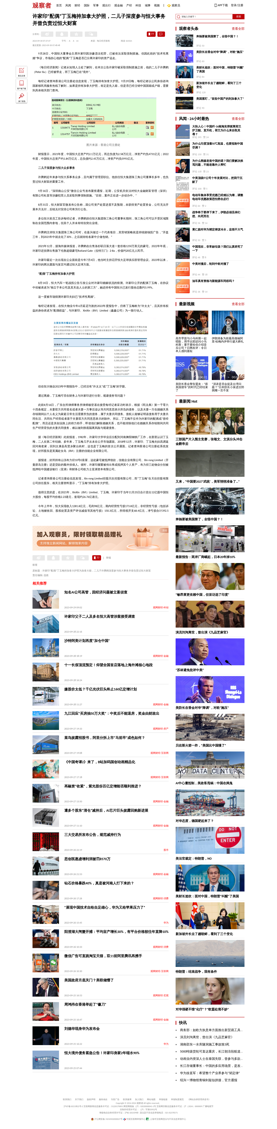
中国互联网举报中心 (134, 1119)
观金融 (118, 5)
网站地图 (151, 1099)
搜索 (238, 16)
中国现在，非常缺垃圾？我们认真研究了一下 (217, 248)
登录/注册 (237, 5)
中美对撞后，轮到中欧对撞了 (210, 263)
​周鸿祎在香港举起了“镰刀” (85, 1004)
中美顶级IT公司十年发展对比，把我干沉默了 (217, 180)
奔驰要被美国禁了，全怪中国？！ (217, 36)
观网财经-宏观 (161, 995)
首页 (59, 5)
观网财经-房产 (161, 728)
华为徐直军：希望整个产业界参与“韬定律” (210, 1073)
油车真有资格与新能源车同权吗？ (213, 281)
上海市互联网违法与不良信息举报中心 (166, 1119)
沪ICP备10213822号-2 (73, 1106)
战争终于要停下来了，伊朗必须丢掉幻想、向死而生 (216, 214)
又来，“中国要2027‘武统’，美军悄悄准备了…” (208, 482)
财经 (77, 5)
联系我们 (67, 1099)
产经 (129, 5)
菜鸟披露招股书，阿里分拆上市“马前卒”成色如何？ (104, 738)
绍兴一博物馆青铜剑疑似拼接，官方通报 (208, 1080)
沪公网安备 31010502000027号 (107, 1119)
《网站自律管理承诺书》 (199, 1099)
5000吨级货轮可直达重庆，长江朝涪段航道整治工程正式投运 (223, 1051)
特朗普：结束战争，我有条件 (196, 972)
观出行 (106, 5)
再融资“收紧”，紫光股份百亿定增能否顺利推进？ (103, 786)
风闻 (68, 5)
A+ (77, 41)
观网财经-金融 (161, 656)
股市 (166, 849)
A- (70, 41)
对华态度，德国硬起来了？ (195, 821)
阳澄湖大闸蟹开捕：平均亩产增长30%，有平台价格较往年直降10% (116, 932)
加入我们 (139, 1099)
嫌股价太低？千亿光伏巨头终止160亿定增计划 (100, 689)
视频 (157, 5)
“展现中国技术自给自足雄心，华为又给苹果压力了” (104, 907)
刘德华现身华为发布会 (82, 1029)
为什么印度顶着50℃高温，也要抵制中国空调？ (217, 145)
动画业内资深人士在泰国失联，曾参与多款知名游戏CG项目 (221, 1059)
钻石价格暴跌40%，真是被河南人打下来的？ (99, 883)
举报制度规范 (177, 1099)
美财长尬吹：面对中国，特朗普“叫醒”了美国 (220, 69)
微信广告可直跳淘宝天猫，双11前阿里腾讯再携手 (103, 956)
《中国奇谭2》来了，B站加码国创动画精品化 (99, 762)
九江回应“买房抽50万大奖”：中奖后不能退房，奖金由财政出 (111, 713)
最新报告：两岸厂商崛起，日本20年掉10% (205, 557)
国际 (87, 5)
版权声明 (91, 1099)
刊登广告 (115, 1099)
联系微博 (127, 1099)
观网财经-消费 (161, 898)
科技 (138, 5)
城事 (148, 5)
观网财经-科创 (161, 607)
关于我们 (79, 1099)
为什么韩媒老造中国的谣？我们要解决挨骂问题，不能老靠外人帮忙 (217, 162)
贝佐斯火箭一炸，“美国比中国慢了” (201, 745)
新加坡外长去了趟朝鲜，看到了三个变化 (218, 85)
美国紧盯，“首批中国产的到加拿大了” (220, 98)
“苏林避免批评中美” (190, 670)
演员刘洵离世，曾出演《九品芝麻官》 (203, 632)
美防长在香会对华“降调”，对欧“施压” (220, 52)
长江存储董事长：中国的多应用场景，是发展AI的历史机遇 (221, 1066)
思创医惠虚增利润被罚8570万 (87, 859)
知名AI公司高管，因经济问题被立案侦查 (95, 592)
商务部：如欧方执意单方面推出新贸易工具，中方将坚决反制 (223, 1030)
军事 (96, 5)
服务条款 (103, 1099)
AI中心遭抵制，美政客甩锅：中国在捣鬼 (204, 783)
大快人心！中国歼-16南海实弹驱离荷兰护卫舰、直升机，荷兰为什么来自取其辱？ (216, 130)
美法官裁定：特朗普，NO (194, 859)
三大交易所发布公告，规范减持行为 (92, 835)
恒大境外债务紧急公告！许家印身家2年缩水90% (101, 1053)
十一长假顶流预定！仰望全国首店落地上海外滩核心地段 (108, 665)
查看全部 (238, 29)
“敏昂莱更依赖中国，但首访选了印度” (202, 595)
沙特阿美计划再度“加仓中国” (87, 641)
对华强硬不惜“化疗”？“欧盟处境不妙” (202, 1009)
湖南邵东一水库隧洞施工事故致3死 (204, 1044)
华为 (166, 922)
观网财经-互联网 (160, 752)
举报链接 (163, 1099)
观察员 (174, 6)
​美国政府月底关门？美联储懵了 (89, 980)
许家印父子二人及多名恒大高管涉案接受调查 (99, 616)
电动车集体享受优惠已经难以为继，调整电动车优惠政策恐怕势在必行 (217, 197)
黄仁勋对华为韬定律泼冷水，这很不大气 (217, 229)
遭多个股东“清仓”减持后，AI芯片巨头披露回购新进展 (106, 810)
